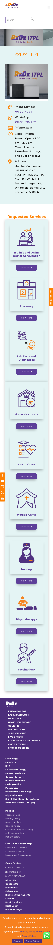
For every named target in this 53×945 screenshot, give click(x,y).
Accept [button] (17, 941)
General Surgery (14, 777)
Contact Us (11, 884)
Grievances (11, 891)
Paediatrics (11, 788)
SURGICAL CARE (17, 733)
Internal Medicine (15, 780)
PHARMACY (14, 718)
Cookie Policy (12, 826)
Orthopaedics (13, 784)
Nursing (26, 569)
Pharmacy (26, 306)
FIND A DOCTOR (17, 711)
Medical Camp (26, 514)
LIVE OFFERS (15, 737)
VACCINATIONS (16, 729)
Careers (9, 898)
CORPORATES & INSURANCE (24, 740)
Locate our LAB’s (14, 851)
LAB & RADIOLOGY (18, 715)
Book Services (13, 902)
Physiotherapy (13, 795)
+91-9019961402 (25, 122)
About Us (10, 880)
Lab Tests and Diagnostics (26, 358)
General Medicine (15, 773)
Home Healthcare (26, 414)
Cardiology (11, 758)
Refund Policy (13, 822)
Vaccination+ (26, 669)
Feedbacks (11, 887)
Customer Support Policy (19, 829)
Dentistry (10, 762)
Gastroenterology (15, 769)
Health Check (26, 464)
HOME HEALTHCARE (19, 722)
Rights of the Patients (17, 895)
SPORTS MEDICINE (18, 748)
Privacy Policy (12, 818)
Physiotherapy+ (26, 619)
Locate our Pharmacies (18, 855)
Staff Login (11, 906)
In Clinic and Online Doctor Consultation (26, 254)
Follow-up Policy (14, 833)
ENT (7, 766)
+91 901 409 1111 (25, 111)
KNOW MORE (26, 267)
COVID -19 (13, 726)
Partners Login (13, 909)
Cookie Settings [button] (33, 941)
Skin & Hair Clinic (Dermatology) (23, 799)
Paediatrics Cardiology (18, 791)
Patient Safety (12, 837)
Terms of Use (12, 815)
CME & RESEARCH (18, 744)
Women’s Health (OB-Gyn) (20, 802)
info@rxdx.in (23, 127)
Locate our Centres (16, 847)
